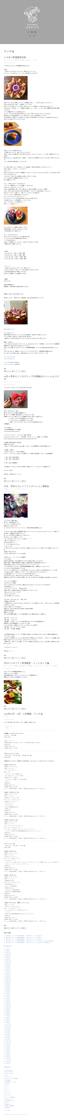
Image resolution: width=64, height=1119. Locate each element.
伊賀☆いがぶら (9, 1099)
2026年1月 (7, 951)
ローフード (8, 1095)
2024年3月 (7, 969)
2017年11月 (8, 1026)
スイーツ (7, 1089)
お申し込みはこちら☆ (9, 329)
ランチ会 (34, 60)
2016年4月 (7, 1051)
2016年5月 (7, 1049)
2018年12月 (8, 1005)
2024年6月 (7, 968)
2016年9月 (7, 1044)
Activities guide (9, 1070)
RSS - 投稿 (7, 1110)
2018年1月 (7, 1022)
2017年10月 (8, 1027)
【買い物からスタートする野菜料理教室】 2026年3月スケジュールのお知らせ (23, 935)
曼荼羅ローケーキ (9, 1104)
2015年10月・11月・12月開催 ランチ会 (23, 713)
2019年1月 (7, 1003)
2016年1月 (7, 1056)
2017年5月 (7, 1036)
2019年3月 (7, 1000)
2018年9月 (7, 1008)
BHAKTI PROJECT (9, 1071)
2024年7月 (7, 966)
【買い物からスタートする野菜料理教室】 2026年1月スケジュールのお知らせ (23, 939)
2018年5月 (7, 1015)
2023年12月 (8, 973)
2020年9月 (7, 983)
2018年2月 (7, 1020)
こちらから (19, 474)
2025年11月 (8, 954)
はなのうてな (14, 617)
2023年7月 (7, 974)
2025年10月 (8, 956)
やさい (41, 665)
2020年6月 (7, 988)
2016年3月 (7, 1053)
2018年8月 (7, 1010)
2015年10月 (8, 1061)
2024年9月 (7, 964)
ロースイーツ (24, 489)
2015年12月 (8, 1058)
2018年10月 (8, 1007)
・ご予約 (6, 728)
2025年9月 (7, 957)
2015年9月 (7, 1063)
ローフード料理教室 (10, 1097)
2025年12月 (8, 952)
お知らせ (28, 60)
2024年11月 (8, 961)
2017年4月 (7, 1037)
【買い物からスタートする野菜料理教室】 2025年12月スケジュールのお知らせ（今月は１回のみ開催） (29, 941)
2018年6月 (7, 1014)
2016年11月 (8, 1043)
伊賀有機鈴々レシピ (10, 1100)
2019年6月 (7, 995)
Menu (32, 35)
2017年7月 (7, 1032)
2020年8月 (7, 985)
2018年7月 (7, 1012)
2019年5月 (7, 997)
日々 (50, 665)
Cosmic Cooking (9, 1073)
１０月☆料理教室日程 (15, 57)
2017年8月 (7, 1031)
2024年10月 (8, 962)
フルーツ (7, 1090)
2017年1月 (7, 1039)
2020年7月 (7, 986)
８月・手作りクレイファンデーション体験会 (26, 486)
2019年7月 (7, 993)
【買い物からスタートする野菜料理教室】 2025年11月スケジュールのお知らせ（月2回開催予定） (28, 942)
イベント (12, 381)
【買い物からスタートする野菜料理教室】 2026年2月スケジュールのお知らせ (23, 937)
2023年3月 (7, 976)
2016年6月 (7, 1048)
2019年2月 (7, 1002)
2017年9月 (7, 1029)
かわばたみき (39, 531)
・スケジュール (8, 726)
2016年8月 (7, 1046)
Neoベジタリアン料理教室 (11, 60)
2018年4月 (7, 1017)
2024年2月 (7, 971)
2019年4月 (7, 998)
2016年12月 (8, 1041)
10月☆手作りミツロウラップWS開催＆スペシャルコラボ (31, 377)
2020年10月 (8, 981)
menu (6, 1075)
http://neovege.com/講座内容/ (12, 364)
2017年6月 (7, 1034)
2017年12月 (8, 1024)
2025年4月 (7, 959)
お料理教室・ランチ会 (32, 665)
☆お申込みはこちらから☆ (10, 647)
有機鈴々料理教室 (9, 1106)
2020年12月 (8, 978)
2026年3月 (7, 949)
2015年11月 (8, 1060)
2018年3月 (7, 1019)
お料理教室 (22, 60)
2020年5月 (7, 990)
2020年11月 (8, 980)
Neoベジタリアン (9, 1077)
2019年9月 (7, 991)
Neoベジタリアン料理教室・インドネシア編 (26, 662)
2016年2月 (7, 1055)
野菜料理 (55, 665)
